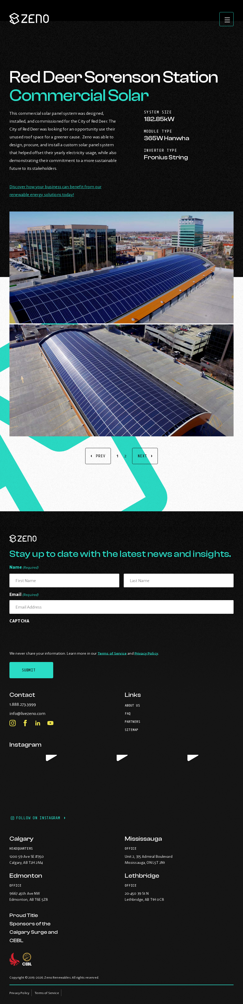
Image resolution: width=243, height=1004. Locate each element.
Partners (132, 720)
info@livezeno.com (38, 711)
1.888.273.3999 (33, 703)
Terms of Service (112, 651)
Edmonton (25, 875)
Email (24, 593)
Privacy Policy (146, 651)
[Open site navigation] (226, 20)
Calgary (21, 838)
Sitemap (131, 728)
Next (142, 456)
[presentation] (49, 634)
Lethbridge (142, 875)
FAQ (128, 712)
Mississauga (143, 838)
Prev (100, 456)
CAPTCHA (19, 619)
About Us (132, 704)
